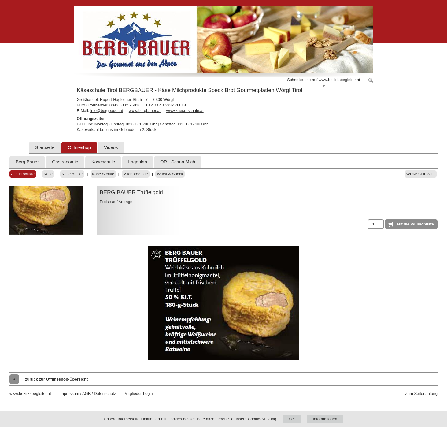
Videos (111, 147)
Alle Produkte (23, 174)
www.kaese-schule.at (185, 110)
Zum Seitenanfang (421, 393)
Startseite (44, 147)
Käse (48, 174)
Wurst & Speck (170, 174)
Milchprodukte (135, 174)
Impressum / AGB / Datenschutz (87, 393)
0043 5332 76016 (124, 105)
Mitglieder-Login (138, 393)
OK (292, 419)
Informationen (325, 419)
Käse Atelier (72, 174)
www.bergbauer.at (145, 110)
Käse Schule (103, 174)
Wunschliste (420, 174)
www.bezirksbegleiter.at (30, 393)
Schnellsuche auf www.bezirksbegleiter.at (323, 79)
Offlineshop (79, 147)
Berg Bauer (27, 161)
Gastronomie (65, 161)
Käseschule (103, 161)
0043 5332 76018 (170, 105)
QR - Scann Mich (177, 161)
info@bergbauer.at (106, 110)
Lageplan (137, 161)
